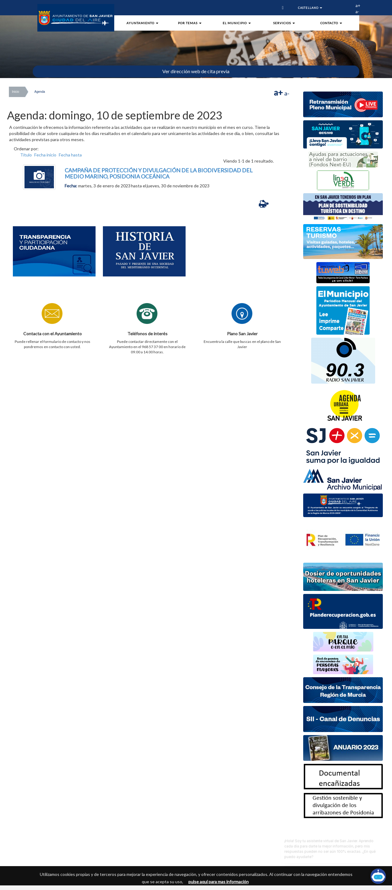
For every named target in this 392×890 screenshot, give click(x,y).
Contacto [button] (331, 23)
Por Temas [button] (190, 23)
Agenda (39, 91)
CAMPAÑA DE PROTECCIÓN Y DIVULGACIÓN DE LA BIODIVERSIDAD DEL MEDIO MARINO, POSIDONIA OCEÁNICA (159, 173)
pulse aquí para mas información (218, 881)
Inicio (15, 91)
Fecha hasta (70, 154)
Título (26, 154)
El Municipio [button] (237, 23)
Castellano (310, 7)
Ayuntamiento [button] (142, 23)
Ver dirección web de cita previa (195, 71)
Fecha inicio (45, 154)
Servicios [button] (284, 23)
